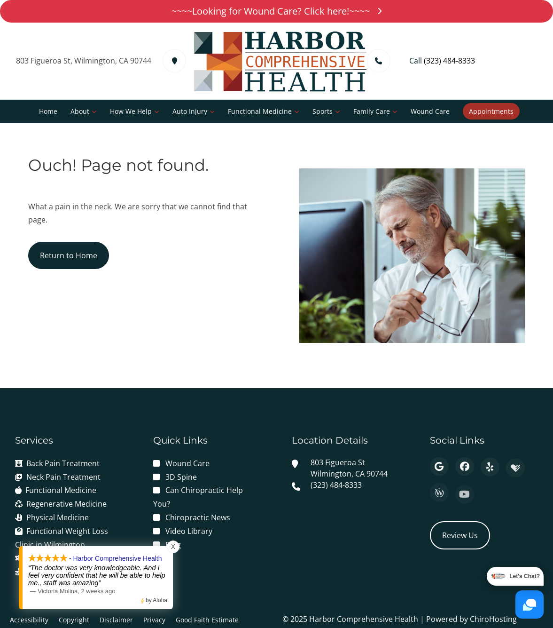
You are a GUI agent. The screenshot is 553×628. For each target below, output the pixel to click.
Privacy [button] (154, 619)
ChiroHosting (493, 619)
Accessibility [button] (29, 619)
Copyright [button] (74, 619)
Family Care (371, 111)
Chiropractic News (197, 517)
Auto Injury (189, 111)
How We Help (131, 111)
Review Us (460, 535)
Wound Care (430, 111)
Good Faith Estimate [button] (207, 619)
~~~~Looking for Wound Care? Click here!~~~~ (276, 11)
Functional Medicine (260, 111)
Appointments (491, 111)
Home (48, 111)
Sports (322, 111)
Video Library (188, 531)
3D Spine (181, 477)
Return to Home (68, 255)
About (79, 111)
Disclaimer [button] (116, 619)
